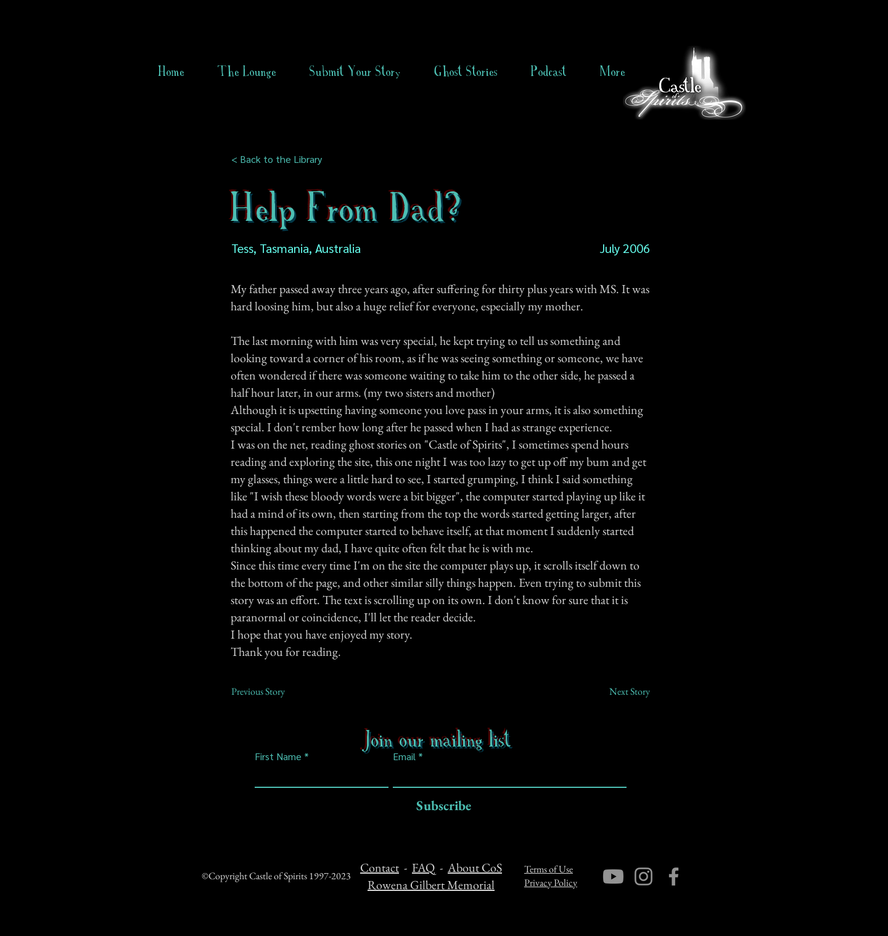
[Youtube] (613, 876)
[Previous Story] (272, 691)
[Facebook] (674, 876)
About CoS (475, 867)
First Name (278, 756)
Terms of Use (548, 869)
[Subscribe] (440, 806)
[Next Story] (619, 691)
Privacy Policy (550, 882)
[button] (465, 71)
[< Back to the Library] (280, 159)
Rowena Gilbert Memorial (431, 885)
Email (404, 756)
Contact (379, 867)
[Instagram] (643, 876)
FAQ (423, 867)
